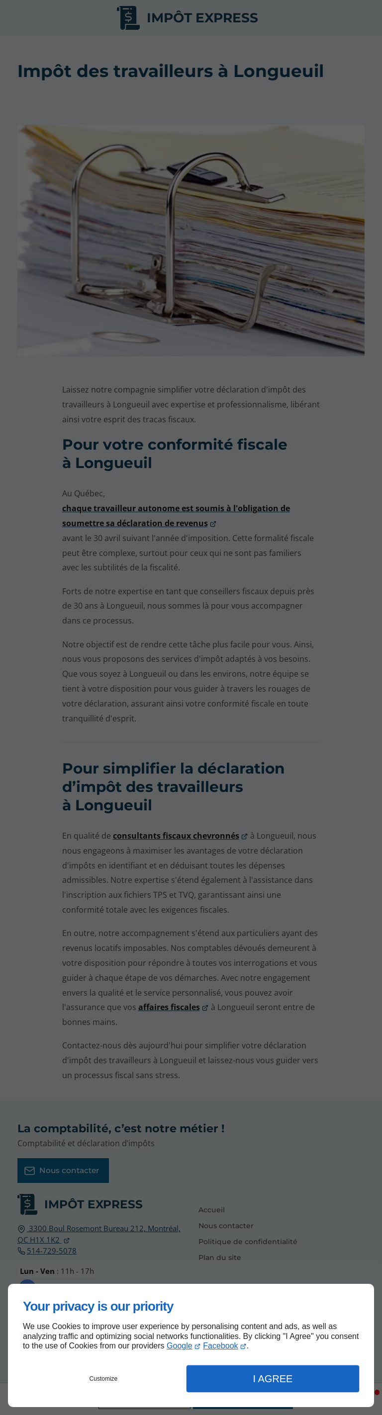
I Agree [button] (272, 1378)
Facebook (220, 1345)
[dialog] (191, 1345)
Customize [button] (104, 1378)
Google (179, 1345)
